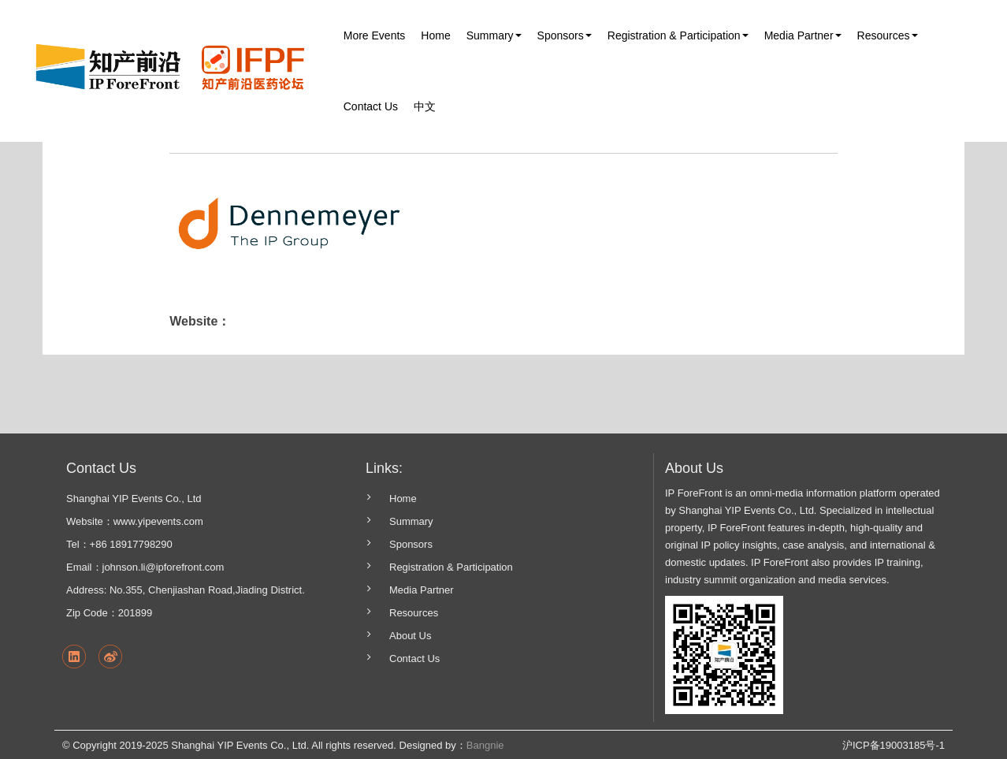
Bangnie (485, 745)
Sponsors (411, 544)
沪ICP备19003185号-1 (893, 745)
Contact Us (371, 106)
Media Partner (421, 590)
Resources (413, 613)
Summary (411, 521)
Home (435, 35)
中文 (425, 106)
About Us (410, 636)
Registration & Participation (451, 567)
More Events (375, 35)
